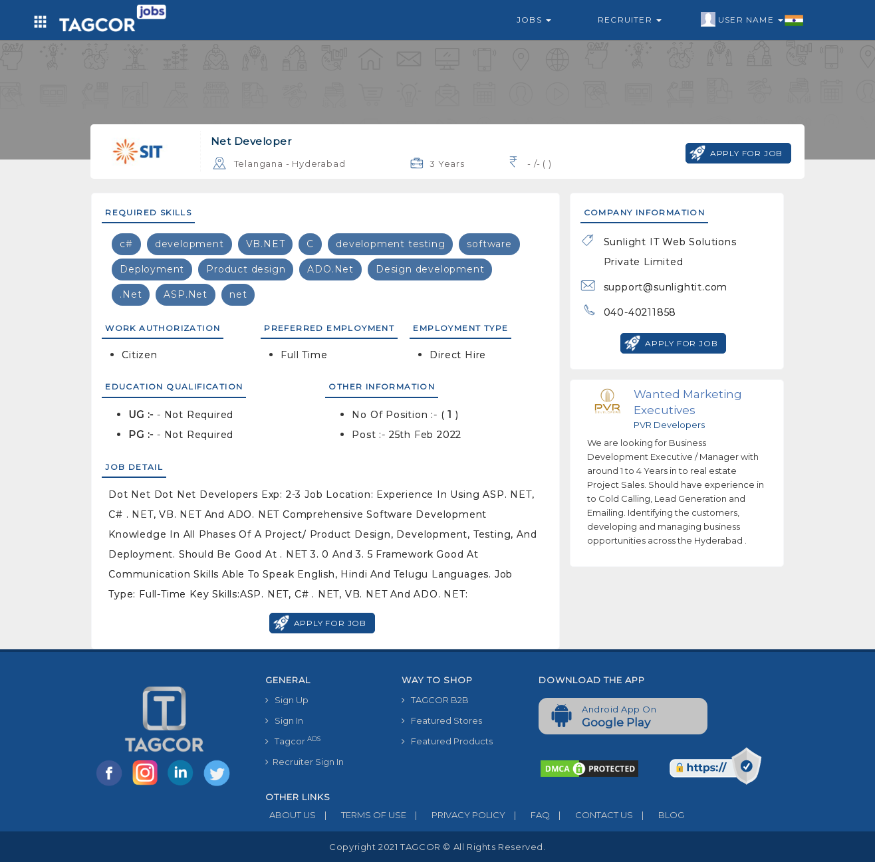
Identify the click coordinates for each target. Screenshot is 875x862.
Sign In (284, 720)
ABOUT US (290, 814)
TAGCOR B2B (435, 700)
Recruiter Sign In (304, 761)
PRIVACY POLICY (455, 814)
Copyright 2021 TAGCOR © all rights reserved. (437, 846)
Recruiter (630, 20)
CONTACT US (591, 814)
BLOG (658, 814)
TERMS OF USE (361, 814)
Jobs (534, 20)
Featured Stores (442, 720)
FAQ (527, 814)
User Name (752, 20)
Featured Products (447, 741)
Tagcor (292, 740)
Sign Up (287, 700)
